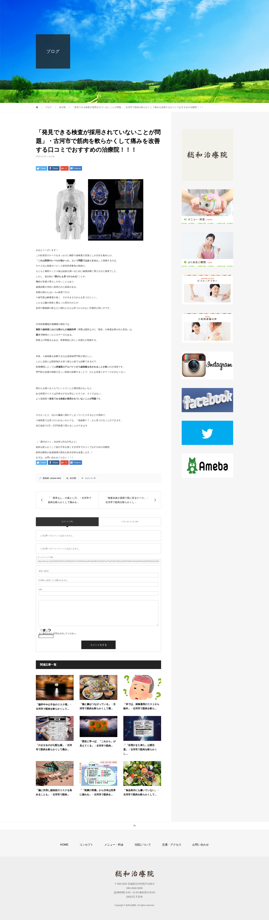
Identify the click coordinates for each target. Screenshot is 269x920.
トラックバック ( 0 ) (129, 522)
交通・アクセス (196, 6)
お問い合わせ (221, 6)
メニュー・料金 (145, 6)
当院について (170, 6)
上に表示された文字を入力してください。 (58, 633)
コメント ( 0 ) (67, 521)
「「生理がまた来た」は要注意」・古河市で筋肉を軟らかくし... (140, 749)
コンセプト (121, 6)
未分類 (51, 156)
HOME (102, 6)
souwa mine (55, 478)
